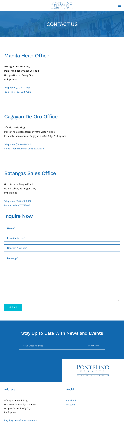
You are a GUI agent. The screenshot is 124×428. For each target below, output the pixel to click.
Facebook (71, 400)
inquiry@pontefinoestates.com (20, 420)
